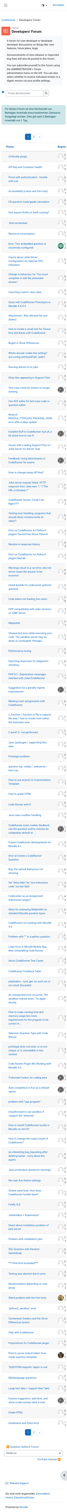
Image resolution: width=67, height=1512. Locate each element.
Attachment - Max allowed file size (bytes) (27, 317)
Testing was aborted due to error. (27, 1273)
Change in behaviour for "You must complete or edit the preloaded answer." (28, 278)
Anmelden (58, 5)
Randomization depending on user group (27, 1285)
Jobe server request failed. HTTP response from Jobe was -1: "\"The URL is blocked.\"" (28, 486)
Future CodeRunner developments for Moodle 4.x (29, 844)
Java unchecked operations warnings (29, 1169)
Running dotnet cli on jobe (23, 367)
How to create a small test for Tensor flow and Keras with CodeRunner (29, 330)
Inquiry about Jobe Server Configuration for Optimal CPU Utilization (25, 261)
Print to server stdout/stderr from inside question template (27, 1355)
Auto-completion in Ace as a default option (28, 1089)
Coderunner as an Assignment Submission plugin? (25, 897)
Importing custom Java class (25, 292)
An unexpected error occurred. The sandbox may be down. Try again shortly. (28, 998)
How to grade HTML (19, 793)
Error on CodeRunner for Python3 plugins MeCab (27, 556)
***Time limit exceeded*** (23, 1263)
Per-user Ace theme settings (24, 1180)
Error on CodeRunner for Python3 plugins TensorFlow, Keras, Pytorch (28, 532)
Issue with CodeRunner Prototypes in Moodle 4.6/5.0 (29, 304)
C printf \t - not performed (23, 732)
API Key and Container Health (25, 167)
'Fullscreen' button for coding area (27, 1077)
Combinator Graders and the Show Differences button (28, 1320)
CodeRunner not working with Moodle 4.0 (29, 924)
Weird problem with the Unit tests (27, 1297)
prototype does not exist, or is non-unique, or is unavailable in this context (28, 1050)
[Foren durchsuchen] (24, 93)
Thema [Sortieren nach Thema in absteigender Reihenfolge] (10, 146)
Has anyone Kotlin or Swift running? (28, 212)
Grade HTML (15, 1412)
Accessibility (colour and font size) (28, 191)
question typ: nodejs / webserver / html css (27, 768)
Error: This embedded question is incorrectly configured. (27, 245)
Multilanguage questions (22, 1377)
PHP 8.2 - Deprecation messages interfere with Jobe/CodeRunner (27, 676)
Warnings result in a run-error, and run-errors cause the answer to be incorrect (30, 571)
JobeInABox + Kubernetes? (23, 1215)
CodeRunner (8, 20)
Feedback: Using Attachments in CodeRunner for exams (26, 460)
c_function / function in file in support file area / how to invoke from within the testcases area (29, 718)
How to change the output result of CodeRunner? (28, 1140)
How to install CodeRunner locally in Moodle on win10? (28, 1127)
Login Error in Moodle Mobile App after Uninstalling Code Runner (27, 948)
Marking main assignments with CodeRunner (26, 703)
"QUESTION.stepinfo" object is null (27, 1367)
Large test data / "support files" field (28, 1388)
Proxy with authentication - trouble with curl (27, 179)
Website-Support (17, 1483)
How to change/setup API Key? (26, 472)
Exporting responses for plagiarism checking (28, 663)
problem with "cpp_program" (24, 1101)
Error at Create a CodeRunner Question (25, 857)
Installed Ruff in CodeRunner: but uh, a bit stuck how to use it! (30, 433)
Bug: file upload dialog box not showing (25, 871)
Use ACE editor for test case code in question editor (28, 403)
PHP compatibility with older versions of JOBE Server (29, 611)
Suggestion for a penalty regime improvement (26, 689)
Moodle (23, 1507)
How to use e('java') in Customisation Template (29, 781)
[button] (44, 5)
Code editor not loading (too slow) (27, 599)
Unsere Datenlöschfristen (19, 1497)
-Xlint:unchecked (17, 223)
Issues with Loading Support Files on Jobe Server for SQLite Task (29, 447)
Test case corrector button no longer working (29, 389)
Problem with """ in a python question (29, 936)
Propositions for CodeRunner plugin (28, 1343)
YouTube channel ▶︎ (49, 1459)
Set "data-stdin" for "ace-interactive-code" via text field (28, 884)
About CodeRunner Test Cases (25, 960)
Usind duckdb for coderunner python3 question (29, 587)
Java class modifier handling (24, 815)
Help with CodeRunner (21, 1332)
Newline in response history (24, 544)
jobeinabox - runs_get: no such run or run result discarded (29, 983)
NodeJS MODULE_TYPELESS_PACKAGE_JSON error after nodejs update (30, 418)
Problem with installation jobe (25, 1239)
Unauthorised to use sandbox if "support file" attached (26, 1113)
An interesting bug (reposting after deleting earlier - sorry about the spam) (27, 1156)
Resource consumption (21, 233)
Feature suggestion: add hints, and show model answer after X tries (28, 1400)
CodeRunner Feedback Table (24, 971)
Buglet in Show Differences (23, 343)
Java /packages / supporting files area (27, 744)
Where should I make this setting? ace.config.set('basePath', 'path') (27, 355)
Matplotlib (14, 623)
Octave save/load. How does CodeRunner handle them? (24, 1192)
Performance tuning (19, 651)
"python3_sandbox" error (22, 1308)
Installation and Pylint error (23, 1423)
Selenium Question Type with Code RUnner (28, 1035)
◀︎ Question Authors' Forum (22, 1446)
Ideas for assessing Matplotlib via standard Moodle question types (27, 911)
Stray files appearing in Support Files (29, 377)
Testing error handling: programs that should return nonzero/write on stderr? (29, 517)
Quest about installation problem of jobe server (28, 1227)
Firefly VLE (14, 1204)
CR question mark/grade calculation (28, 201)
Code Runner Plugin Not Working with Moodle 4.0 (29, 1065)
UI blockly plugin (17, 156)
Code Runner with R (19, 804)
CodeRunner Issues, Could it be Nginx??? (26, 501)
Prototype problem (19, 756)
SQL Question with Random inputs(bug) (24, 1251)
